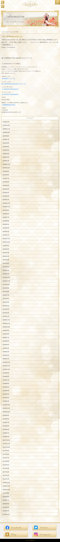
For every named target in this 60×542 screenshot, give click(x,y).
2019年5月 (6, 387)
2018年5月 (6, 426)
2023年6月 (6, 221)
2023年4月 (6, 228)
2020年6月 (6, 341)
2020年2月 (6, 355)
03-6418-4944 (5, 99)
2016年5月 (6, 504)
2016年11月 (6, 486)
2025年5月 (6, 146)
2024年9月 (6, 171)
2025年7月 (6, 139)
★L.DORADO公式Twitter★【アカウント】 (13, 84)
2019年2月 (6, 397)
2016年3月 (6, 507)
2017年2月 (6, 475)
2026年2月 (6, 122)
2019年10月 (6, 369)
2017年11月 (6, 443)
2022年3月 (6, 267)
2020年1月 (6, 359)
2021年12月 (6, 277)
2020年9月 (6, 330)
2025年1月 (6, 161)
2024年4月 (6, 189)
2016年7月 (6, 500)
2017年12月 (6, 440)
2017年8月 (6, 454)
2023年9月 (6, 210)
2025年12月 (6, 125)
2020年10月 (6, 327)
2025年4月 (6, 150)
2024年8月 (6, 175)
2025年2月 (6, 157)
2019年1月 (6, 401)
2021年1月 (6, 316)
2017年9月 (6, 450)
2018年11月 (6, 408)
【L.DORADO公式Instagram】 (10, 94)
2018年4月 (6, 429)
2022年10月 (6, 242)
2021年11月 (6, 281)
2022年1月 (6, 274)
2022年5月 (6, 260)
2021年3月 (6, 309)
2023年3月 (6, 231)
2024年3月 (6, 192)
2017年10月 (6, 447)
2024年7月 (6, 178)
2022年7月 (6, 252)
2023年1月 (6, 235)
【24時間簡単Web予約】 (8, 105)
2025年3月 (6, 153)
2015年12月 (6, 514)
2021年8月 (6, 291)
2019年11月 (6, 366)
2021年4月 (6, 305)
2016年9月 (6, 493)
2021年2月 (6, 312)
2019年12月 (6, 362)
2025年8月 (6, 136)
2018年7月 (6, 422)
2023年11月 (6, 206)
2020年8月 (6, 334)
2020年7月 (6, 337)
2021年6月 (6, 298)
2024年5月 (6, 185)
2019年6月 (6, 383)
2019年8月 (6, 376)
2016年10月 (6, 489)
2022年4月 (6, 263)
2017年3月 (6, 472)
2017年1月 (6, 479)
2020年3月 (6, 351)
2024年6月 (6, 182)
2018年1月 (6, 436)
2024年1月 (6, 199)
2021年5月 (6, 302)
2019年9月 (6, 373)
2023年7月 (6, 217)
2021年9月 (6, 288)
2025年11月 (6, 129)
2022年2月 (6, 270)
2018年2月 (6, 433)
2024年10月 (6, 168)
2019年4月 (6, 390)
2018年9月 (6, 415)
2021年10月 (6, 284)
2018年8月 (6, 419)
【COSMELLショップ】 (8, 78)
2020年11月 (6, 323)
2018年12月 (6, 404)
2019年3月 (6, 394)
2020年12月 (6, 320)
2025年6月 (6, 143)
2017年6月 (6, 461)
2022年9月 (6, 245)
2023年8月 (6, 213)
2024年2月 (6, 196)
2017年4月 (6, 468)
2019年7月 (6, 380)
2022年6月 (6, 256)
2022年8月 (6, 249)
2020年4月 (6, 348)
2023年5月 (6, 224)
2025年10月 (6, 132)
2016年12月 (6, 482)
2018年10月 (6, 412)
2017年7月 (6, 458)
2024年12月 (6, 164)
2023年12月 (6, 203)
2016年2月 (6, 511)
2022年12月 (6, 238)
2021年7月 (6, 295)
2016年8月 (6, 496)
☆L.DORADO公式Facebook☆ (10, 89)
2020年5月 (6, 344)
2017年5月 (6, 465)
